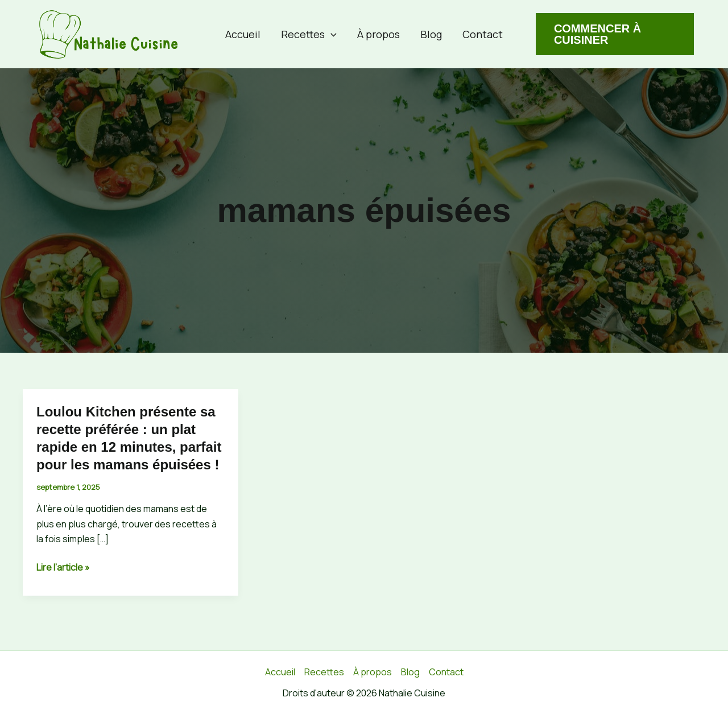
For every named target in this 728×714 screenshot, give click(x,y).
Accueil (242, 34)
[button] (331, 34)
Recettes (309, 34)
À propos (378, 34)
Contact (482, 34)
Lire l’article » (63, 567)
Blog (431, 34)
